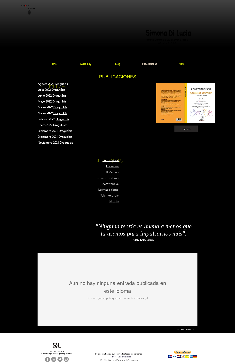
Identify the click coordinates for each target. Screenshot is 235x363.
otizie (114, 201)
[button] (182, 354)
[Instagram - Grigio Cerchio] (66, 359)
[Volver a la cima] (185, 329)
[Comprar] (186, 129)
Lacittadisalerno (108, 189)
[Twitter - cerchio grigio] (60, 359)
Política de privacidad (121, 357)
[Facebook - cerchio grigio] (47, 359)
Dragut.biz (61, 84)
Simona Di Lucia (168, 32)
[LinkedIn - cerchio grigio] (53, 359)
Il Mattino (112, 172)
